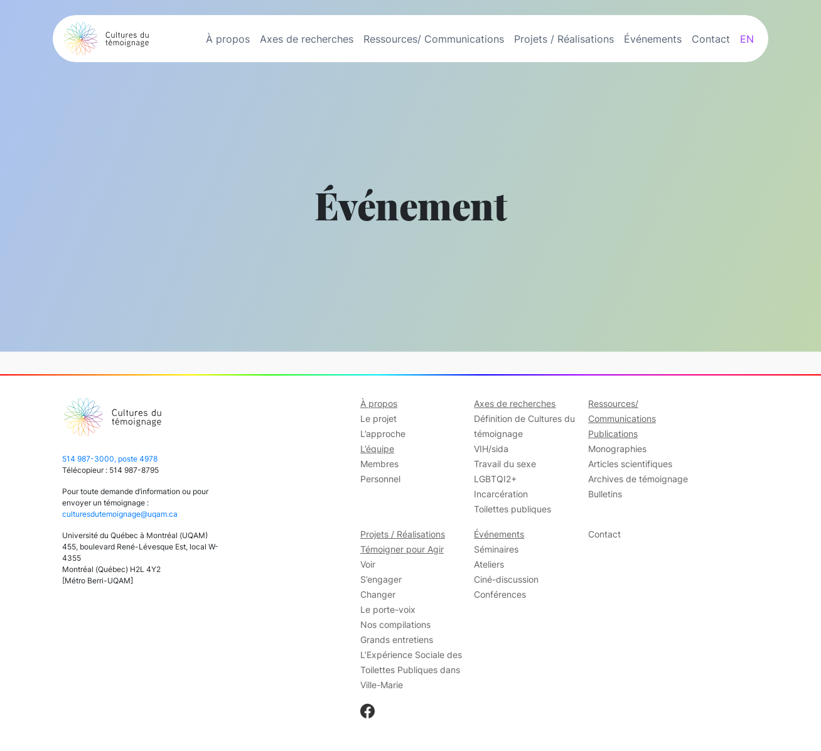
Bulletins (605, 494)
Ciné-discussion (506, 579)
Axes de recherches (306, 39)
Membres (379, 463)
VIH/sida (491, 448)
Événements (653, 39)
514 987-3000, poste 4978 (110, 458)
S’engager (381, 579)
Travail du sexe (505, 463)
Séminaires (496, 549)
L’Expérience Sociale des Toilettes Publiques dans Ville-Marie (411, 669)
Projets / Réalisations (564, 39)
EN (747, 39)
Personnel (380, 478)
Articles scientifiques (630, 463)
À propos (228, 39)
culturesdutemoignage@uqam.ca (120, 514)
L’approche (382, 433)
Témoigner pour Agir (402, 549)
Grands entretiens (396, 639)
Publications (613, 433)
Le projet (378, 418)
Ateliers (489, 564)
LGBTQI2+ (495, 478)
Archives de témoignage (638, 478)
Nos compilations (395, 624)
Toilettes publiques (512, 509)
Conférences (500, 594)
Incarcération (501, 494)
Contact (711, 39)
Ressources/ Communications (433, 39)
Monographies (617, 448)
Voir (367, 564)
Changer (377, 594)
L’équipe (377, 448)
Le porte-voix (388, 609)
